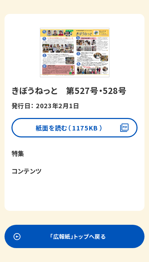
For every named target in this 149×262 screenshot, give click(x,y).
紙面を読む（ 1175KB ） (69, 127)
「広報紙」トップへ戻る (78, 236)
